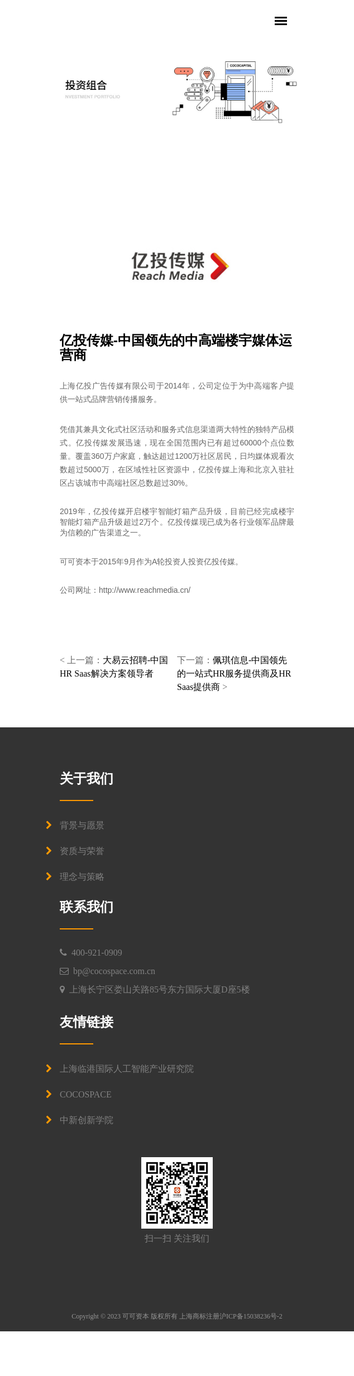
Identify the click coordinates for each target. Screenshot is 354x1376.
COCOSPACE (86, 1094)
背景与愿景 (82, 825)
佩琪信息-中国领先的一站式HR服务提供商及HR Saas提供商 (234, 673)
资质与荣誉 (82, 851)
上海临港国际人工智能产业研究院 (127, 1068)
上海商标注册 (199, 1316)
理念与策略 (82, 876)
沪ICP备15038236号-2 (251, 1316)
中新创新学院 (86, 1120)
